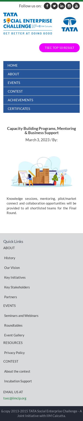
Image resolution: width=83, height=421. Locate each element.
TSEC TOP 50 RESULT (59, 48)
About (13, 74)
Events (14, 83)
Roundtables (13, 325)
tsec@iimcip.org (14, 398)
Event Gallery (14, 335)
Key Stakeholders (17, 287)
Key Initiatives (15, 277)
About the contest (17, 371)
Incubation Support (18, 381)
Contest (15, 91)
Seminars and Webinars (21, 315)
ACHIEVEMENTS (20, 100)
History (9, 257)
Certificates (19, 109)
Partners (10, 296)
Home (13, 65)
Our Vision (12, 267)
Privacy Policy (14, 352)
